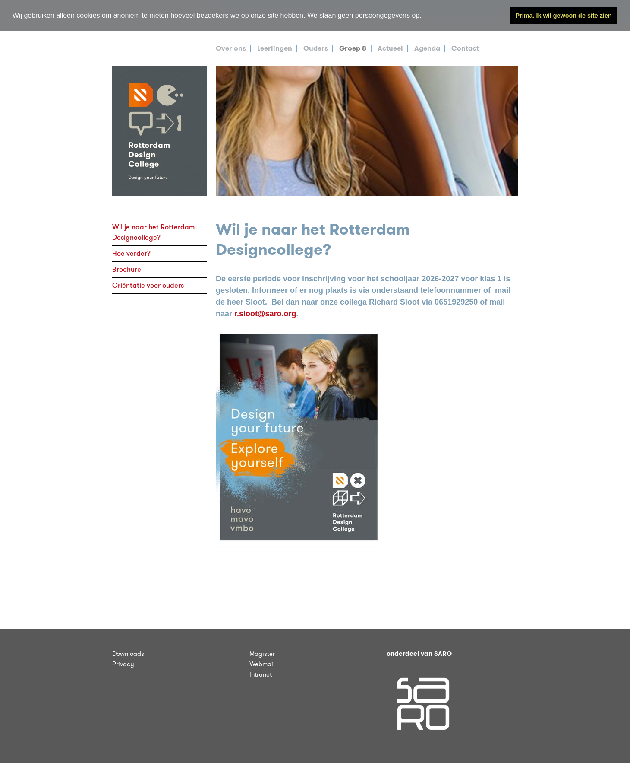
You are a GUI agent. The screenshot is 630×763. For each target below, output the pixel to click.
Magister (262, 653)
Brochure (126, 269)
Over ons (231, 48)
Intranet (260, 674)
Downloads (128, 653)
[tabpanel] (367, 131)
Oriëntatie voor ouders (148, 285)
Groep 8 (352, 48)
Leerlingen (274, 48)
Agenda (427, 48)
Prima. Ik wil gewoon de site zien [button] (564, 15)
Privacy (123, 664)
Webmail (262, 664)
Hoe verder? (131, 253)
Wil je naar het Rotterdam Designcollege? (153, 232)
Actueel (390, 48)
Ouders (315, 48)
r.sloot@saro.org (265, 313)
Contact (465, 48)
